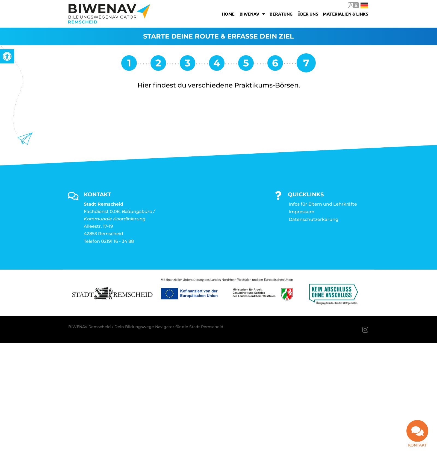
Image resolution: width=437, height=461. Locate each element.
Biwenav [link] (252, 14)
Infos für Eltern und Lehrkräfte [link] (323, 204)
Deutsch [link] (364, 5)
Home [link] (228, 14)
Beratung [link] (281, 14)
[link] (7, 56)
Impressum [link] (301, 211)
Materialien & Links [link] (345, 14)
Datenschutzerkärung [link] (313, 219)
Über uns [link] (307, 14)
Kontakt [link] (417, 445)
